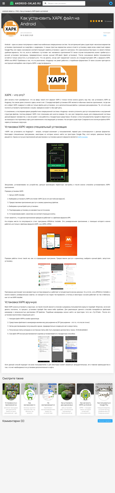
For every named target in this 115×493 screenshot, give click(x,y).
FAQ (17, 11)
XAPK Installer (83, 137)
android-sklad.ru (8, 11)
